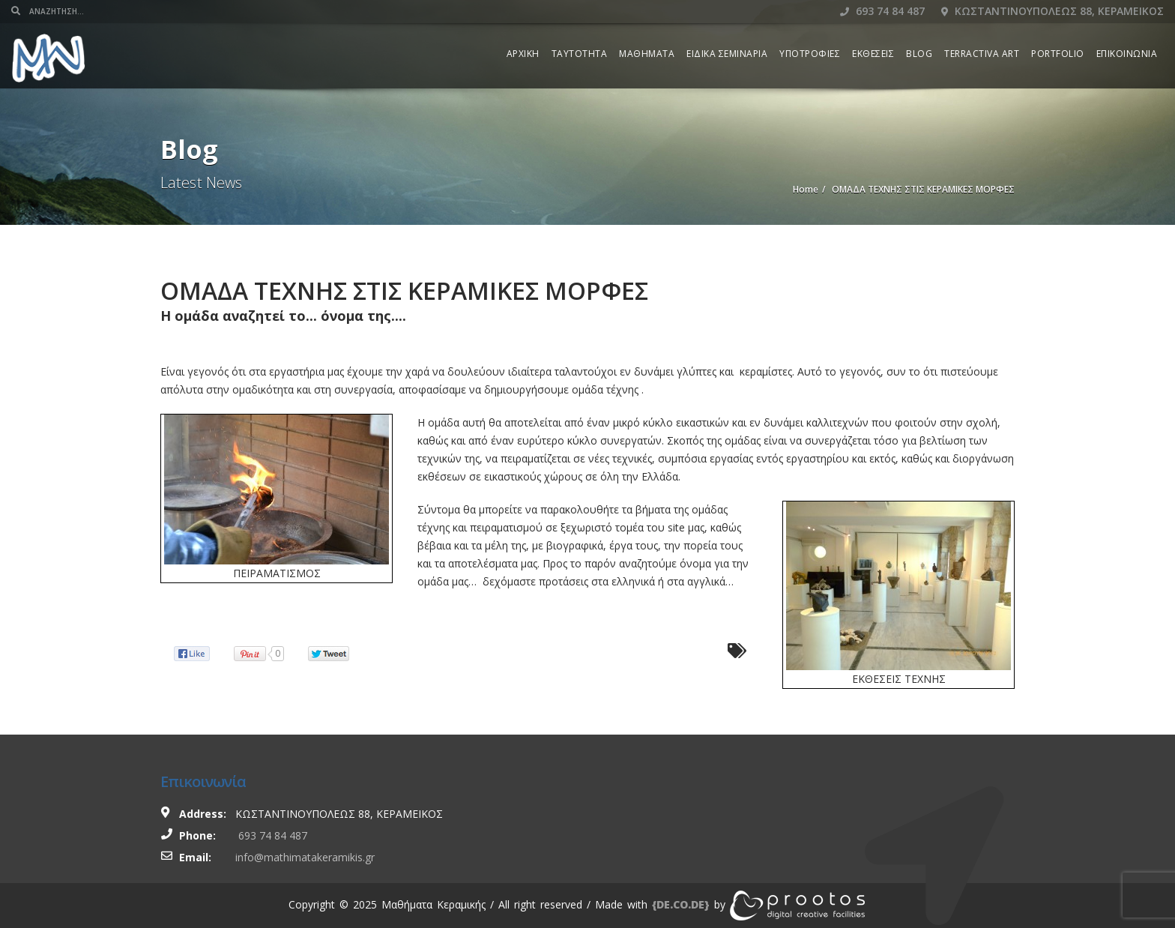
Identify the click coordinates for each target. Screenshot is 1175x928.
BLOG (919, 53)
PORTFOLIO (1057, 53)
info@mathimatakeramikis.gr (305, 857)
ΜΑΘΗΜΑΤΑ (646, 53)
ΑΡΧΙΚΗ (523, 53)
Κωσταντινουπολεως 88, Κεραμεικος (1052, 11)
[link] (681, 904)
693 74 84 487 (882, 11)
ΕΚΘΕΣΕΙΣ (873, 53)
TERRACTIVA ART (981, 53)
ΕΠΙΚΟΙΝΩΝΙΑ (1127, 53)
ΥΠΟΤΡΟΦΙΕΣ (809, 53)
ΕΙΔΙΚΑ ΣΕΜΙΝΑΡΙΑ (726, 53)
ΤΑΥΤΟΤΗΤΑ (580, 53)
